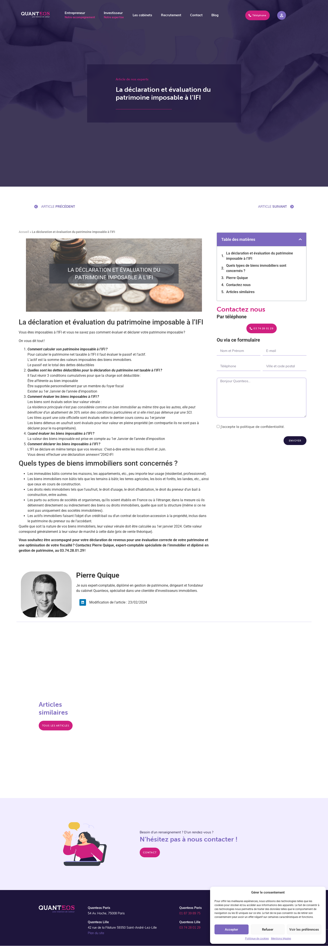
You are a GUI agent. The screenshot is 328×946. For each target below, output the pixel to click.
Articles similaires (240, 292)
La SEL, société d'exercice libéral (140, 693)
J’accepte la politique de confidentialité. (252, 427)
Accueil (24, 232)
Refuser (267, 930)
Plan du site (96, 933)
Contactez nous (238, 285)
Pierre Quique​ (237, 278)
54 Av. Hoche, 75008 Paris (106, 913)
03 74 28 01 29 (189, 928)
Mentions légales (281, 938)
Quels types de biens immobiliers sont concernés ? (256, 268)
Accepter (231, 930)
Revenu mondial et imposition (221, 746)
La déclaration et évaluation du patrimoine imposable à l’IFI (259, 256)
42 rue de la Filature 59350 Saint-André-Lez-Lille (122, 928)
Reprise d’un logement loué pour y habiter (147, 730)
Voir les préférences (304, 930)
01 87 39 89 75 (189, 913)
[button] (300, 239)
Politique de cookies (257, 938)
